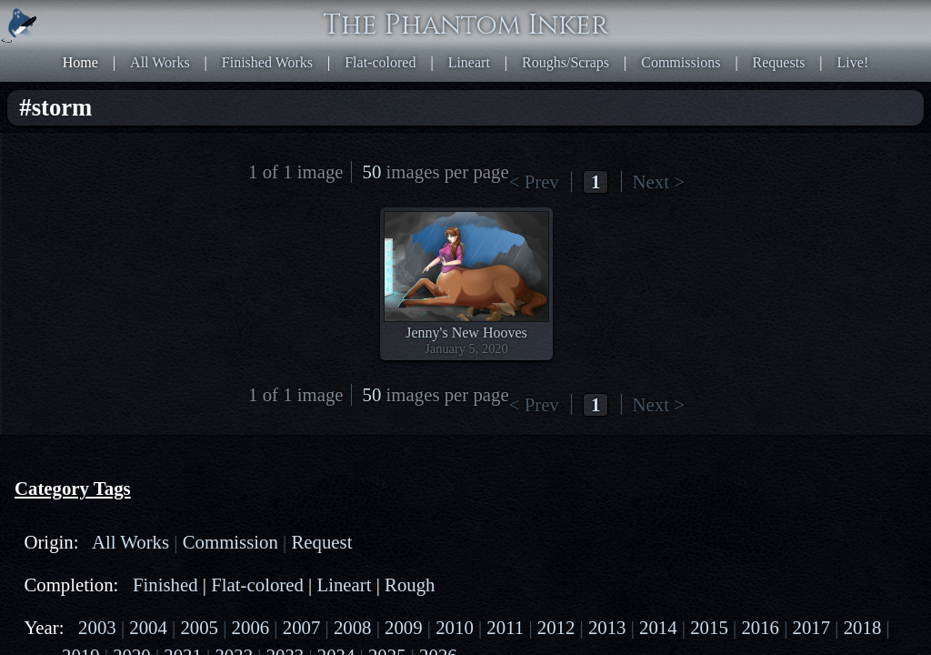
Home (392, 9)
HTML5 (761, 418)
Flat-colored (626, 9)
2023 (104, 303)
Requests (620, 26)
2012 (65, 270)
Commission (180, 150)
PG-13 (144, 330)
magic (68, 543)
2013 (104, 270)
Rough (122, 210)
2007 (65, 254)
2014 (143, 270)
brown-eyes (85, 511)
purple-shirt (85, 560)
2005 (156, 238)
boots (67, 494)
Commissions (861, 9)
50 (733, 78)
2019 (143, 287)
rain (62, 576)
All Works (450, 9)
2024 (143, 303)
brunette (74, 527)
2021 (222, 287)
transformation (93, 609)
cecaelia (202, 358)
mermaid (77, 374)
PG (105, 330)
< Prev (525, 78)
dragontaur (82, 390)
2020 (183, 287)
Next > (634, 78)
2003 (78, 238)
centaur (102, 358)
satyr (139, 390)
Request (74, 167)
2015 (183, 270)
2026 (222, 303)
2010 (183, 254)
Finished (130, 194)
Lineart (693, 9)
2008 (104, 254)
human (71, 407)
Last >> (680, 78)
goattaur (186, 390)
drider (152, 358)
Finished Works (535, 9)
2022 (65, 303)
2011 (222, 254)
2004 (117, 238)
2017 (65, 287)
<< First (479, 78)
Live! (672, 26)
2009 (143, 254)
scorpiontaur (186, 374)
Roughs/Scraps (768, 9)
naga (126, 374)
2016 (222, 270)
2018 (104, 287)
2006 (196, 238)
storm (67, 592)
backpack (78, 478)
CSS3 (805, 418)
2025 (183, 303)
